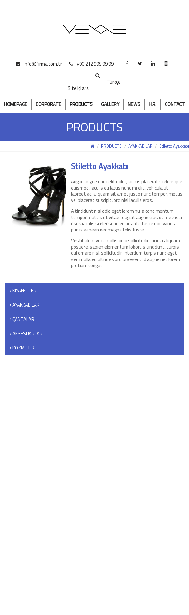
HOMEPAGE (15, 104)
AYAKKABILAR (140, 146)
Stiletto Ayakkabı (174, 146)
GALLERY (110, 104)
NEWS (134, 104)
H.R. (152, 104)
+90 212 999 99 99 (91, 63)
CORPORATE (48, 104)
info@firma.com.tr (39, 63)
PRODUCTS (81, 104)
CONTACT (175, 104)
